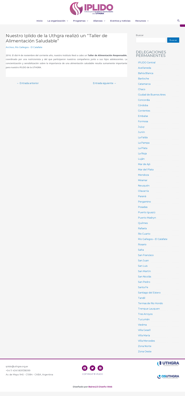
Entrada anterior (28, 83)
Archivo (10, 47)
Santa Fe (143, 287)
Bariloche (143, 78)
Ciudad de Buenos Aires (151, 94)
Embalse (143, 116)
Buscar (140, 35)
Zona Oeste (144, 351)
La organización (59, 20)
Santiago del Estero (149, 292)
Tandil (141, 298)
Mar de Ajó (144, 164)
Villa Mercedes (146, 340)
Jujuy (141, 126)
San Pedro (144, 282)
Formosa (143, 121)
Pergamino (144, 201)
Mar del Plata (145, 169)
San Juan (143, 260)
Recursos (140, 20)
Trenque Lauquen (149, 308)
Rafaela (142, 228)
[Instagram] (100, 368)
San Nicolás (144, 276)
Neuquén (143, 185)
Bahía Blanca (145, 73)
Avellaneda (144, 68)
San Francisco (146, 255)
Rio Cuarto (144, 233)
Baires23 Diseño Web (100, 386)
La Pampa (143, 142)
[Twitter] (92, 368)
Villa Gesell (144, 330)
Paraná (142, 196)
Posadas (142, 207)
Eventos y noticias (119, 20)
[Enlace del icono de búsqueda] (178, 21)
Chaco (141, 89)
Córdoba (143, 105)
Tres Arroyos (145, 314)
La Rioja (142, 153)
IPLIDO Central (147, 62)
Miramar (142, 180)
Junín (141, 132)
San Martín (144, 271)
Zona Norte (144, 346)
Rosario (142, 244)
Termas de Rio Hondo (150, 303)
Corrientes (144, 110)
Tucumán (144, 319)
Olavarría (143, 191)
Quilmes (143, 223)
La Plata (142, 148)
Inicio (41, 20)
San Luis (142, 266)
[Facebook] (84, 368)
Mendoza (143, 175)
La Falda (143, 137)
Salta (141, 249)
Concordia (144, 100)
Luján (141, 159)
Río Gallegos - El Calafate (28, 47)
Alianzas (99, 20)
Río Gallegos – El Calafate (152, 239)
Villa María (144, 335)
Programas (80, 20)
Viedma (142, 324)
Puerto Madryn (147, 217)
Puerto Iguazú (146, 212)
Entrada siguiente (104, 83)
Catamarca (144, 84)
